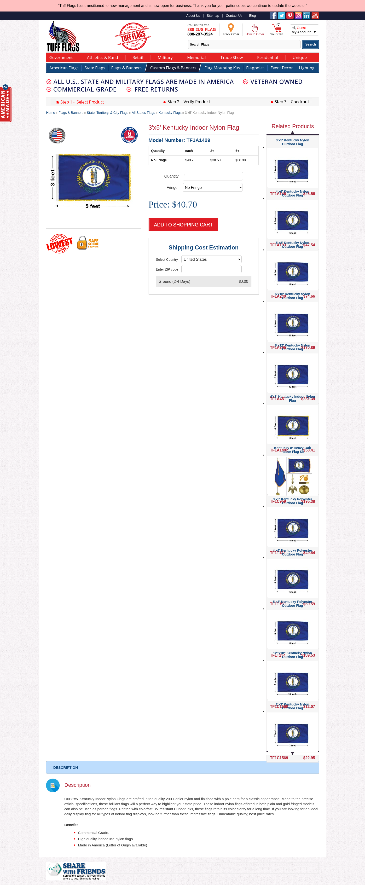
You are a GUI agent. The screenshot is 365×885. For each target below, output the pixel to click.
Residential (267, 57)
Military (165, 57)
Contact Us (234, 15)
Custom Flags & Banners (173, 67)
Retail (138, 57)
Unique (300, 57)
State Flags (95, 67)
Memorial (196, 57)
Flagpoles (255, 67)
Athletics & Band (102, 57)
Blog (252, 15)
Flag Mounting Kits (222, 67)
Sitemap (213, 15)
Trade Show (231, 57)
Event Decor (282, 67)
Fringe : (173, 187)
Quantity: (172, 176)
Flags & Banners (126, 67)
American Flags (64, 67)
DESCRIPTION (65, 767)
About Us (193, 15)
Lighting (306, 67)
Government (61, 57)
